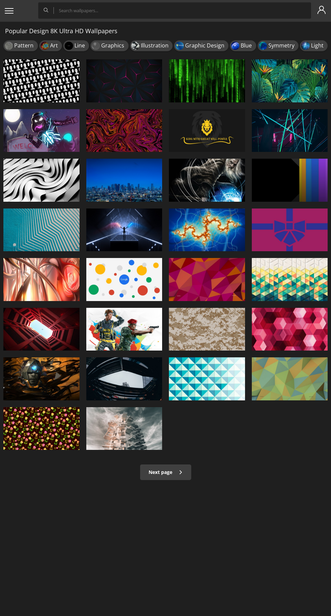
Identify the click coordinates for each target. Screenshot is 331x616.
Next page (166, 472)
